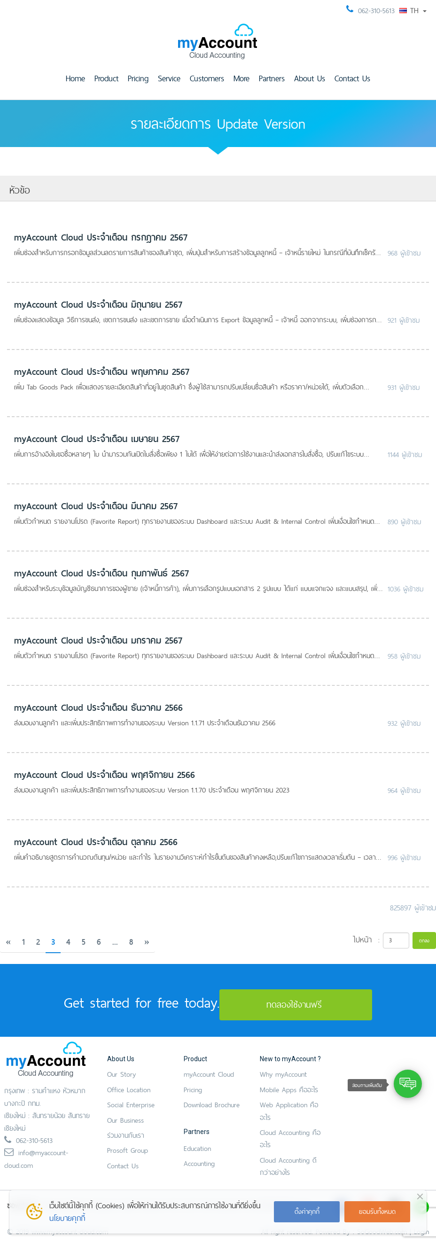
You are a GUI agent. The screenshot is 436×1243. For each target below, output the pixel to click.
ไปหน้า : (366, 939)
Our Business (125, 1120)
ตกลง (424, 940)
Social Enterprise (131, 1105)
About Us (309, 78)
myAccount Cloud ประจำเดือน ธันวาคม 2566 (98, 707)
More (241, 78)
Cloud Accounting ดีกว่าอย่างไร (288, 1166)
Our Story (121, 1074)
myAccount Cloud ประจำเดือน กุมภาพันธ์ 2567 (101, 573)
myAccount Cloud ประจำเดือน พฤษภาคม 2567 (101, 371)
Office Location (128, 1089)
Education (197, 1148)
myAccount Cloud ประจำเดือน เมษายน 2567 (96, 438)
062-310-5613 (376, 10)
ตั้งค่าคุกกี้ (307, 1211)
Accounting (199, 1163)
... (115, 941)
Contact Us (352, 78)
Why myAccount (283, 1074)
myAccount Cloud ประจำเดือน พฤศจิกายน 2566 (104, 774)
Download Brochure (212, 1105)
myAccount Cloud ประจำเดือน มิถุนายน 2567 (98, 304)
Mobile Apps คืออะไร (289, 1089)
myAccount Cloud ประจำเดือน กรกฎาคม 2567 (100, 237)
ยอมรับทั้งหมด (377, 1211)
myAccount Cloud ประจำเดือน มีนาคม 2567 (96, 505)
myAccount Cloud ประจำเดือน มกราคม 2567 (98, 640)
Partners (272, 78)
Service (169, 78)
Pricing (138, 78)
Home (75, 78)
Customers (207, 78)
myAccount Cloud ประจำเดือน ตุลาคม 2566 (96, 841)
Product (106, 78)
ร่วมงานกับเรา (125, 1135)
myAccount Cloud (209, 1074)
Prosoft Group (127, 1150)
